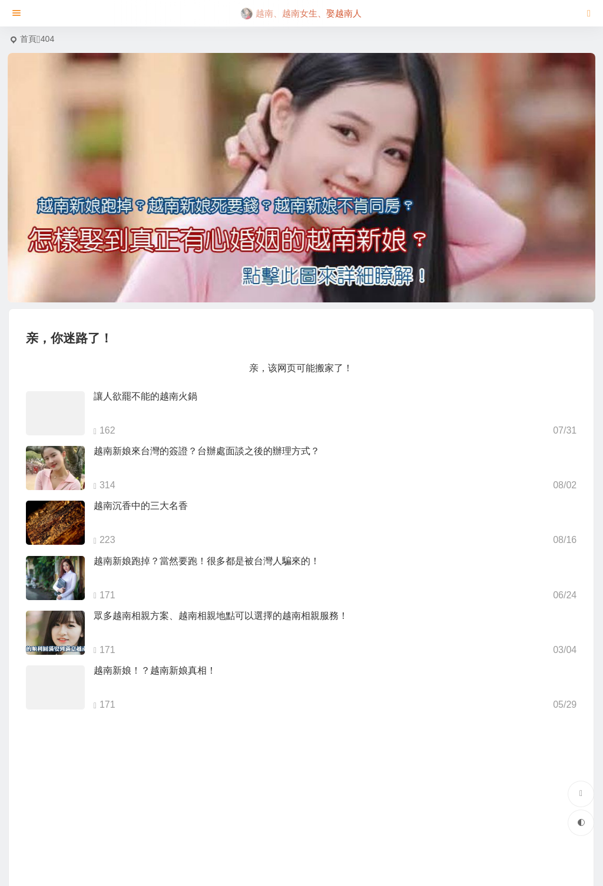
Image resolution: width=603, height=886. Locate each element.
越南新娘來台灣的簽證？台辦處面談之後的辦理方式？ (207, 451)
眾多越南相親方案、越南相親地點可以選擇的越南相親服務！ (221, 616)
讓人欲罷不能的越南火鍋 (145, 396)
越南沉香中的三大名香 (141, 506)
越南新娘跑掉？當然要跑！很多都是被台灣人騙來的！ (207, 561)
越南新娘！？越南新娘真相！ (155, 670)
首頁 (28, 39)
